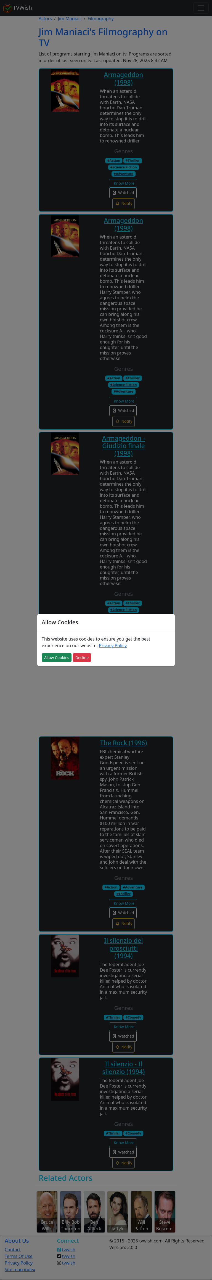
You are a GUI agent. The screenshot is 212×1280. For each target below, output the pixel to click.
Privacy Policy (113, 645)
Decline (82, 657)
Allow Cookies (56, 657)
